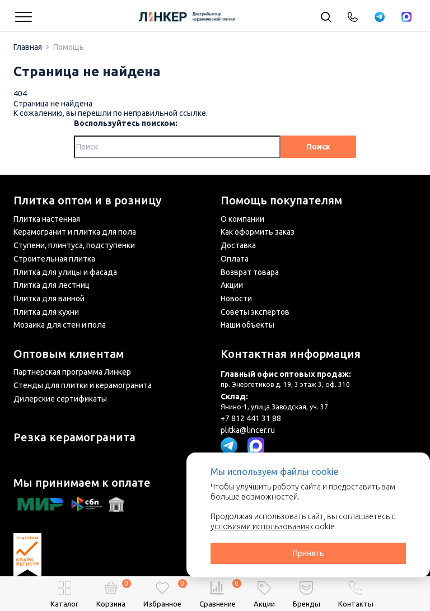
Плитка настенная (46, 218)
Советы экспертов (255, 311)
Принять (308, 553)
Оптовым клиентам (68, 354)
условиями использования (260, 526)
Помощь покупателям (281, 200)
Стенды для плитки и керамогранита (82, 385)
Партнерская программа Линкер (72, 371)
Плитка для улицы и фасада (65, 272)
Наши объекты (247, 324)
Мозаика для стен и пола (59, 324)
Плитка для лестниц (51, 285)
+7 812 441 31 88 (251, 418)
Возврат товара (250, 272)
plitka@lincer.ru (248, 430)
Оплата (235, 258)
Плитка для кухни (46, 311)
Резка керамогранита (74, 437)
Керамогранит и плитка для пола (74, 231)
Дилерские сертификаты (60, 398)
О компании (242, 218)
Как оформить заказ (258, 231)
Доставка (238, 245)
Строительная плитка (54, 258)
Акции (232, 285)
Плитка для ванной (49, 298)
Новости (236, 298)
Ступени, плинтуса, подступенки (74, 245)
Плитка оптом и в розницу (87, 200)
